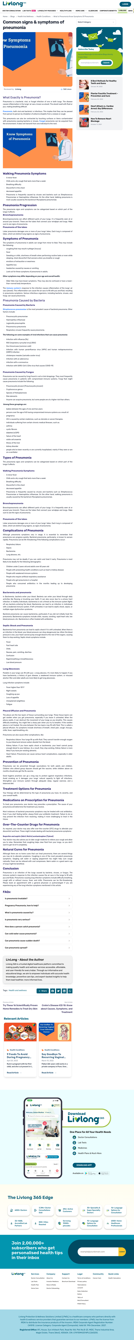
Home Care (81, 11)
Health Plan (35, 1285)
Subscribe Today (86, 49)
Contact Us (65, 1278)
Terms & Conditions (83, 1278)
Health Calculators (114, 1278)
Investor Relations (52, 1281)
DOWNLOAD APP (84, 1165)
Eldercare (93, 11)
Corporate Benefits (108, 11)
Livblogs (122, 10)
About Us (49, 1278)
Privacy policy (82, 1281)
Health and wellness (18, 990)
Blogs (12, 17)
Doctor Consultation (12, 11)
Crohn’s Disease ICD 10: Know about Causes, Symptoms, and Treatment (56, 1008)
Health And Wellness (26, 17)
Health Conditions (43, 17)
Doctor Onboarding (52, 1288)
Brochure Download (68, 1281)
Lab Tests (29, 11)
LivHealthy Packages (48, 11)
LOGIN (125, 4)
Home (5, 17)
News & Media (51, 1285)
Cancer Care (97, 1278)
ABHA (130, 11)
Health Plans (67, 11)
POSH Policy (81, 1304)
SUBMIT (119, 1252)
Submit (106, 63)
